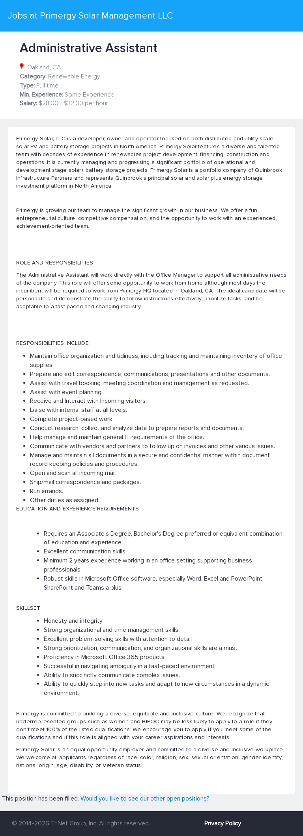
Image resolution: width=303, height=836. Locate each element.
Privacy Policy (222, 823)
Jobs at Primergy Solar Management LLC (90, 15)
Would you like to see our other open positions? (144, 798)
